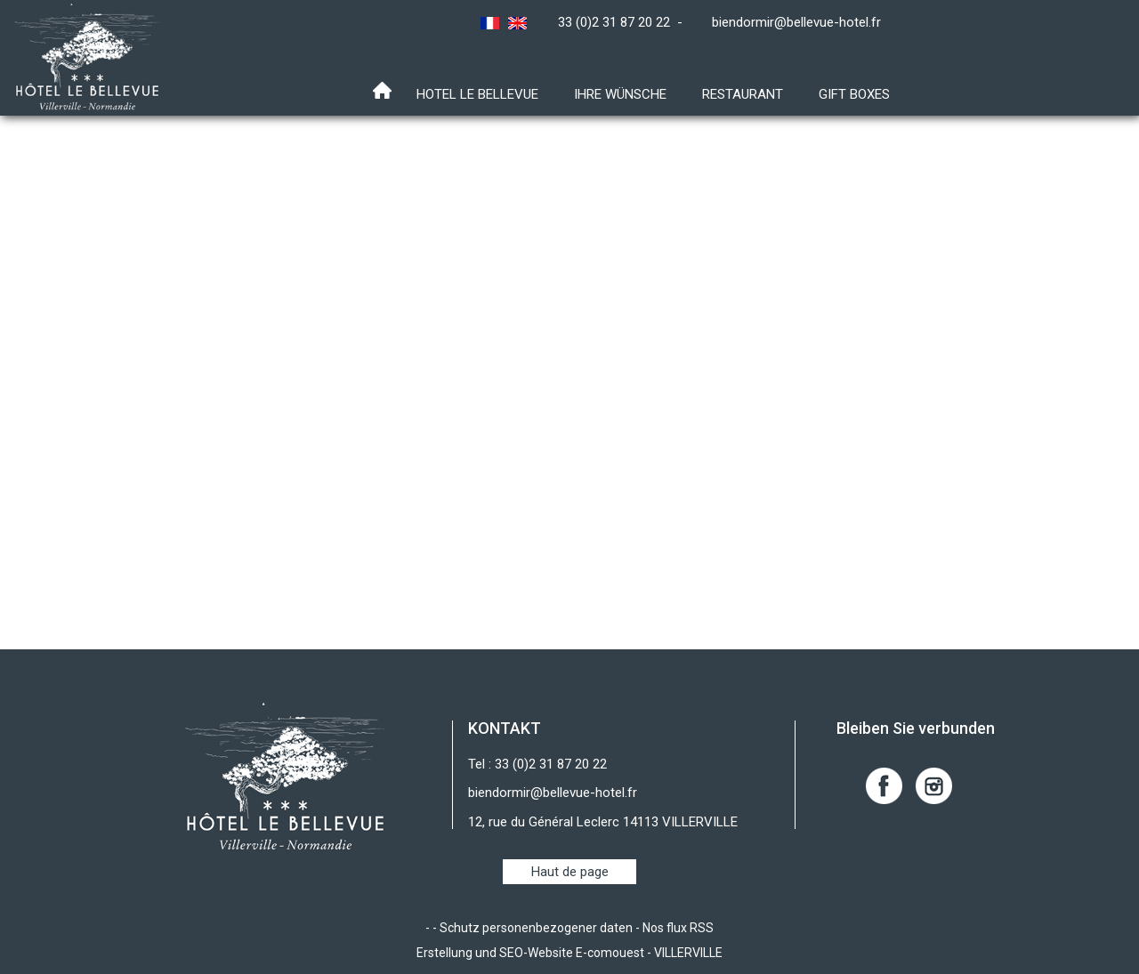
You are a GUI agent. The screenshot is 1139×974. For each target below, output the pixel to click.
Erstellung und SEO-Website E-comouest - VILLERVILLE (569, 953)
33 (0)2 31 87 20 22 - (624, 22)
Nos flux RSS (678, 928)
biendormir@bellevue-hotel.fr (796, 22)
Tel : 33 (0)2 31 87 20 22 (537, 764)
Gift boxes (854, 94)
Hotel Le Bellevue (477, 94)
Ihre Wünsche (620, 94)
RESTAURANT (742, 94)
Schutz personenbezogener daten (536, 928)
